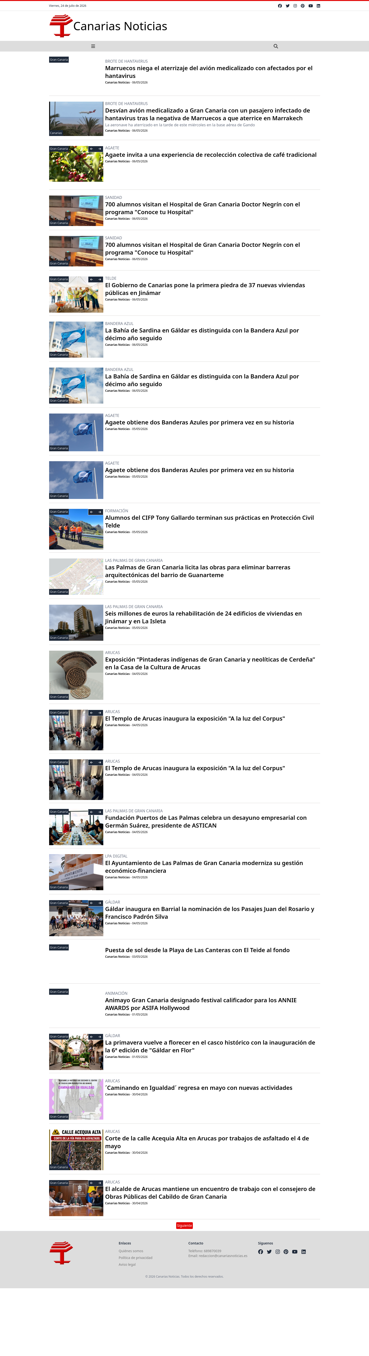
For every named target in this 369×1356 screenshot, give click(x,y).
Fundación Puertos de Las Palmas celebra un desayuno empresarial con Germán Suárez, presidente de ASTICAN (206, 821)
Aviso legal (127, 1264)
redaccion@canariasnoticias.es (223, 1255)
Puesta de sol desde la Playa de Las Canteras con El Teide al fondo (197, 950)
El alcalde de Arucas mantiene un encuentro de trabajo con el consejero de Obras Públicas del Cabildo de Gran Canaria (210, 1192)
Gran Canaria (59, 60)
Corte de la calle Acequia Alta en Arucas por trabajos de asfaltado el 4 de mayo (207, 1142)
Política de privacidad (136, 1257)
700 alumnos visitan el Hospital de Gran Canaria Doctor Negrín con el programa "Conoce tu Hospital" (202, 208)
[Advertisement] (145, 1322)
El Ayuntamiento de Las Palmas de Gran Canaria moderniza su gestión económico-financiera (204, 866)
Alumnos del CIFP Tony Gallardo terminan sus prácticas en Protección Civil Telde (209, 521)
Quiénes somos (131, 1251)
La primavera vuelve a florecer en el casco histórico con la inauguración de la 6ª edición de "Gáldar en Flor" (210, 1046)
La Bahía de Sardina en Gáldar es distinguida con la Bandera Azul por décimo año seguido (202, 334)
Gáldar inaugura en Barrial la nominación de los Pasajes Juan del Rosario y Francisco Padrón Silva (209, 912)
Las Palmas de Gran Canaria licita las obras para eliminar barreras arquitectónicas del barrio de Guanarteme (198, 571)
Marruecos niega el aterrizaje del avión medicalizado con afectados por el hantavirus (209, 72)
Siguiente (184, 1225)
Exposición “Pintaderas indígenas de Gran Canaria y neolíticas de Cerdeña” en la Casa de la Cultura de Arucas (210, 663)
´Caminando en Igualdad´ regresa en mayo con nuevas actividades (199, 1088)
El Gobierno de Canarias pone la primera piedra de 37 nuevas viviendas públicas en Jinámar (205, 289)
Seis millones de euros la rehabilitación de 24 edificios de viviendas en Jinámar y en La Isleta (203, 617)
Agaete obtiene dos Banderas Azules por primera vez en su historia (199, 422)
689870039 (212, 1251)
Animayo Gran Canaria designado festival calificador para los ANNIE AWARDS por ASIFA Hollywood (201, 1004)
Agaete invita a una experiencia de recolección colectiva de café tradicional (211, 154)
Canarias (56, 133)
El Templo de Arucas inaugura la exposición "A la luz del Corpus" (195, 718)
